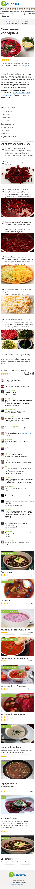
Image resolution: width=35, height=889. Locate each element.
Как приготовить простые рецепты (10, 4)
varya (30, 60)
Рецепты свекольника (8, 554)
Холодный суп (5, 726)
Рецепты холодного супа (9, 611)
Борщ (3, 763)
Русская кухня (24, 65)
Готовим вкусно (18, 875)
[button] (32, 3)
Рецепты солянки (7, 582)
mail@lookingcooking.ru (17, 884)
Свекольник (5, 838)
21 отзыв (15, 60)
